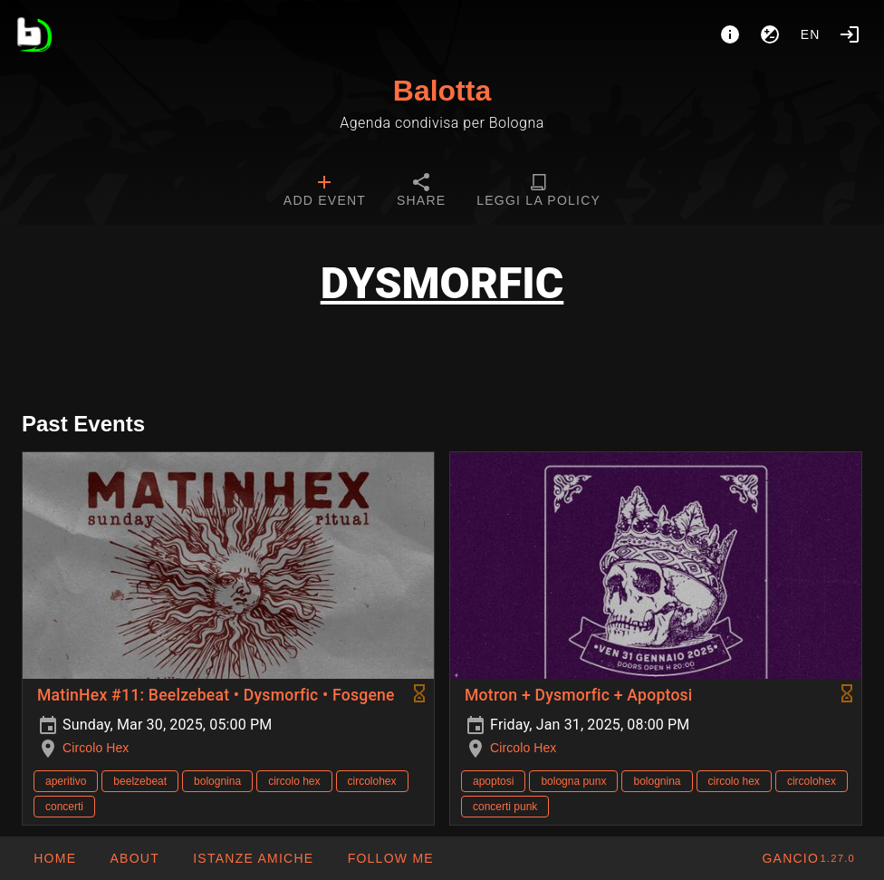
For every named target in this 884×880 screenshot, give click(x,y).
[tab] (324, 192)
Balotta (442, 90)
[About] (730, 34)
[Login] (850, 34)
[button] (253, 858)
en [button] (811, 34)
